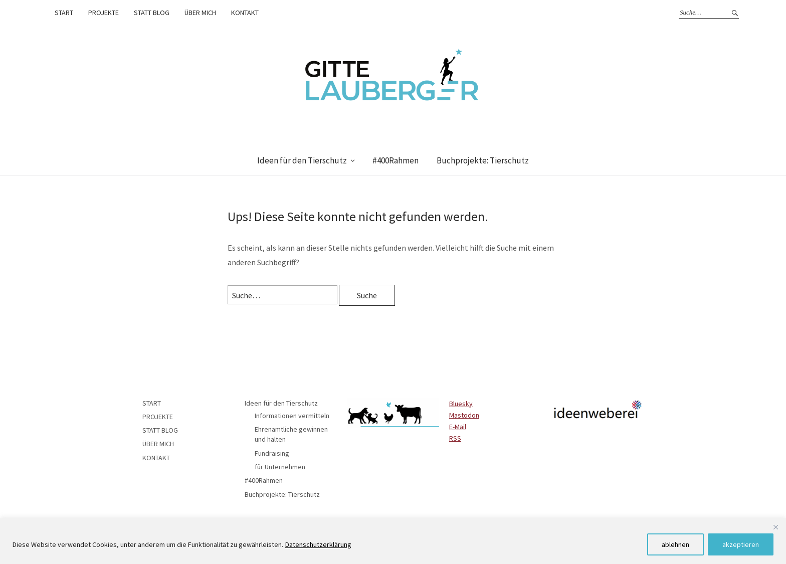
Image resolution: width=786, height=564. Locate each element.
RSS (455, 438)
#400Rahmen (395, 160)
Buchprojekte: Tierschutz (483, 160)
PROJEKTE (103, 12)
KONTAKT (245, 12)
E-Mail (457, 426)
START (64, 12)
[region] (393, 541)
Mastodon (464, 415)
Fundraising (272, 453)
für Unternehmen (280, 466)
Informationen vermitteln (292, 415)
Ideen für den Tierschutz (302, 160)
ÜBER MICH (200, 12)
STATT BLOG (151, 12)
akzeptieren (740, 544)
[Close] (775, 527)
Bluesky (461, 403)
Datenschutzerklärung (318, 544)
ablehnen (675, 544)
